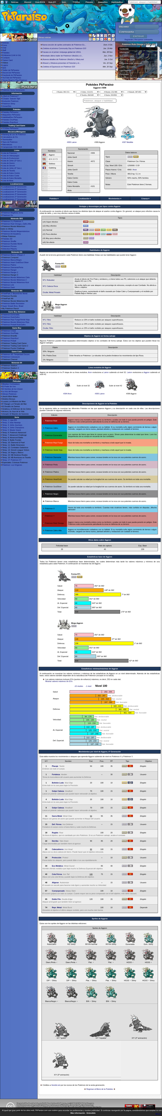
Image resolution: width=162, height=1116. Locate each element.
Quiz (64, 2)
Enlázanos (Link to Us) (11, 55)
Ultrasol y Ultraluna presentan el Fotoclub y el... (61, 63)
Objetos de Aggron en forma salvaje (99, 336)
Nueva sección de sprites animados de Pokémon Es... (64, 45)
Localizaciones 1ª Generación (14, 199)
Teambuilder (7, 140)
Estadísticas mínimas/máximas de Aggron (99, 669)
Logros (5, 65)
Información (124, 52)
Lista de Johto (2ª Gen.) (12, 161)
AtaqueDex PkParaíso (11, 115)
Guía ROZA (40, 2)
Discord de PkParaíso (11, 73)
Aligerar (55, 883)
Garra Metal (57, 816)
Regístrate (129, 40)
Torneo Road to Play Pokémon (14, 80)
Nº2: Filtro (47, 324)
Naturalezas (7, 145)
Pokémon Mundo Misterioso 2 (14, 280)
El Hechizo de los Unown (12, 389)
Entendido (91, 1113)
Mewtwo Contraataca (10, 384)
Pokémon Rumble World (12, 244)
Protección (56, 858)
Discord (27, 2)
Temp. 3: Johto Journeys (12, 425)
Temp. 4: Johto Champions (13, 428)
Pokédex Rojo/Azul (10, 122)
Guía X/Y (52, 2)
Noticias (14, 2)
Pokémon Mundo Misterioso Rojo (15, 322)
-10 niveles (78, 686)
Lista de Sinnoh (8, 166)
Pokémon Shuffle (9, 241)
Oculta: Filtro (48, 328)
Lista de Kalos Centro (11, 173)
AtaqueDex (103, 2)
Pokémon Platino (9, 265)
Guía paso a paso (127, 56)
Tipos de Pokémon (9, 142)
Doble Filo (56, 899)
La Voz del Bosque (10, 391)
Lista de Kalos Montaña (11, 178)
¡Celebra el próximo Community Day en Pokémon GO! (64, 48)
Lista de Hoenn (8, 163)
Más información (77, 1113)
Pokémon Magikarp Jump (12, 213)
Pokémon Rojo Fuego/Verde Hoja (16, 320)
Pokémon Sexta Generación (13, 90)
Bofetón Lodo (58, 783)
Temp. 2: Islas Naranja (11, 423)
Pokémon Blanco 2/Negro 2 (13, 255)
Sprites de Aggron (100, 919)
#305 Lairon (71, 141)
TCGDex (76, 2)
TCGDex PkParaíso (10, 128)
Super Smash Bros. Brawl (12, 306)
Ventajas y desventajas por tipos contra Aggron (99, 206)
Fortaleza (56, 774)
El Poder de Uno (9, 386)
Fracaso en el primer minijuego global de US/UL (61, 52)
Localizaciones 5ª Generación (14, 189)
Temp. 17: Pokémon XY (12, 460)
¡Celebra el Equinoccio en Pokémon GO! (58, 67)
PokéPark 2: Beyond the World (14, 294)
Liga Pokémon (125, 71)
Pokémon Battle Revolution (13, 303)
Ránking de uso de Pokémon (14, 135)
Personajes (124, 74)
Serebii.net (55, 1085)
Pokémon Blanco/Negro (12, 260)
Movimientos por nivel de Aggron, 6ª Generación (100, 752)
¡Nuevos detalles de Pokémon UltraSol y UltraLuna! (63, 59)
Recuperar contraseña (143, 40)
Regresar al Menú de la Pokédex (99, 1089)
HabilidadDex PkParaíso (12, 117)
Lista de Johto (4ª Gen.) (12, 168)
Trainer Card (7, 60)
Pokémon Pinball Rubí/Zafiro (14, 325)
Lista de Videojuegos (10, 156)
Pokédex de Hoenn (127, 60)
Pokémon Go (7, 215)
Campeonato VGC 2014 (12, 147)
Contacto (6, 58)
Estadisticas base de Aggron (99, 557)
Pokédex (89, 2)
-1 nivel (88, 686)
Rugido (55, 833)
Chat (4, 48)
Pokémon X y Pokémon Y (12, 221)
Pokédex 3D (7, 239)
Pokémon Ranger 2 (10, 272)
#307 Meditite (127, 141)
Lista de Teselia (8, 171)
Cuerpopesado (58, 891)
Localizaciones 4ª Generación (14, 192)
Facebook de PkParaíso (12, 75)
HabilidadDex (117, 2)
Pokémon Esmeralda (10, 315)
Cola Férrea (57, 874)
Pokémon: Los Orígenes (12, 465)
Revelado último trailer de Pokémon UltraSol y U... (62, 56)
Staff (4, 50)
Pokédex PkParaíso (10, 112)
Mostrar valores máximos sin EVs (58, 681)
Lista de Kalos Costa (10, 176)
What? (158, 1114)
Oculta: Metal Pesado (51, 292)
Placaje (55, 766)
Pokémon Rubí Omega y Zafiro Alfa (16, 224)
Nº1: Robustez (48, 280)
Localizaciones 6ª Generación (14, 187)
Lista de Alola (7, 181)
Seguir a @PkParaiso (9, 30)
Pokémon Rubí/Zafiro (11, 317)
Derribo (55, 841)
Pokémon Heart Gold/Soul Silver (15, 262)
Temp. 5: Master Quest (11, 430)
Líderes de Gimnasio (128, 67)
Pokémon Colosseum (11, 357)
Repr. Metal (57, 907)
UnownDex (6, 106)
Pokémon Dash (8, 287)
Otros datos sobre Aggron (99, 540)
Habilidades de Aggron (99, 250)
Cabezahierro (57, 849)
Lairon (106, 372)
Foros (4, 45)
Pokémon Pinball (9, 341)
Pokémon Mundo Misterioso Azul (15, 282)
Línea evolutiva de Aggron (99, 368)
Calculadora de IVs (10, 137)
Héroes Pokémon (9, 394)
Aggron (147, 372)
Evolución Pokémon (10, 101)
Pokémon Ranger (9, 270)
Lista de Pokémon (9, 153)
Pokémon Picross (9, 246)
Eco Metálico (57, 866)
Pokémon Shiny (8, 104)
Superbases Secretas (128, 78)
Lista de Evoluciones (10, 158)
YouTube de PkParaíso (11, 78)
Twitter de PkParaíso (10, 70)
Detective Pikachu (9, 249)
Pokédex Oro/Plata (10, 120)
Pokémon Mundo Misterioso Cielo (16, 277)
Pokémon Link (8, 285)
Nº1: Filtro (47, 320)
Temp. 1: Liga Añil (9, 420)
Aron (135, 170)
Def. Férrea (56, 824)
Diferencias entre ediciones (131, 63)
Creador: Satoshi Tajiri (11, 99)
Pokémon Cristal (9, 331)
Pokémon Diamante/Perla (12, 267)
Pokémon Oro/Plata (10, 333)
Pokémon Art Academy (11, 234)
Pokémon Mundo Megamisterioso (16, 231)
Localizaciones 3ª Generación (14, 194)
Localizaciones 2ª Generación (14, 197)
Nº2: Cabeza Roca (50, 286)
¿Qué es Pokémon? (10, 96)
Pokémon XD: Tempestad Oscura (15, 354)
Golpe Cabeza (58, 791)
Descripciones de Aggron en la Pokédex (99, 404)
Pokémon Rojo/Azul (10, 338)
